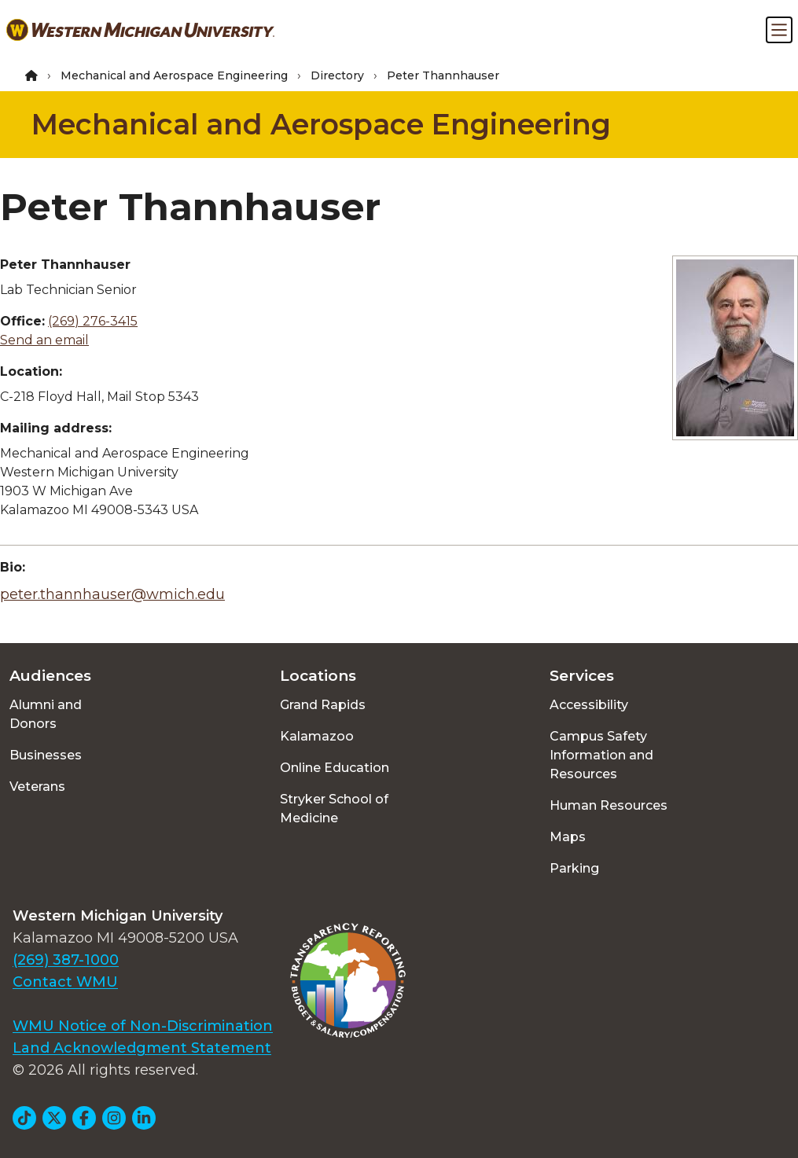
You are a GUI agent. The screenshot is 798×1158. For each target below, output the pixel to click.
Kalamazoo (317, 736)
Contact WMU (65, 982)
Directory (337, 75)
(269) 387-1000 (66, 960)
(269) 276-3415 (93, 321)
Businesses (45, 755)
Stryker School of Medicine (334, 808)
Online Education (334, 767)
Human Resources (608, 805)
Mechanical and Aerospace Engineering (174, 75)
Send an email (44, 340)
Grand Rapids (323, 704)
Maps (568, 836)
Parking (574, 868)
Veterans (37, 786)
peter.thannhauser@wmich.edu (112, 594)
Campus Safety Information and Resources (601, 755)
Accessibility (589, 704)
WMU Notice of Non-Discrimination (143, 1026)
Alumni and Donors (45, 714)
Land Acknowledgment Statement (142, 1048)
